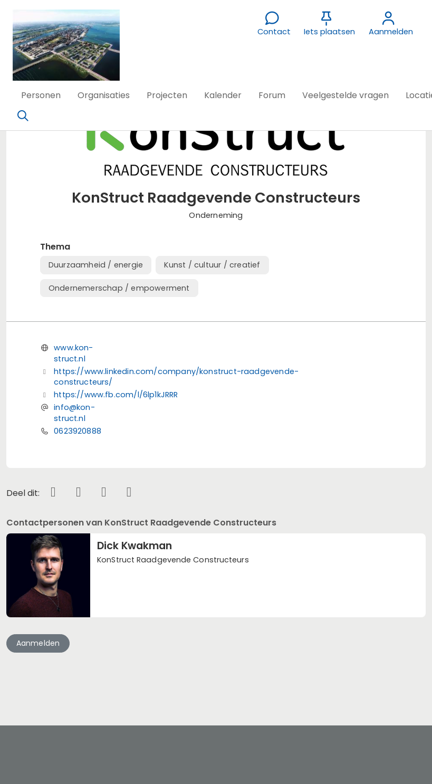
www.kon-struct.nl (73, 353)
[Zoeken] (23, 116)
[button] (41, 95)
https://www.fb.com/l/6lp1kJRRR (116, 394)
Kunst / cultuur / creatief (212, 265)
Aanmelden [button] (38, 643)
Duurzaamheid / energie (96, 265)
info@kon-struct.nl (74, 412)
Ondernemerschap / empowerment (119, 288)
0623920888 (77, 431)
